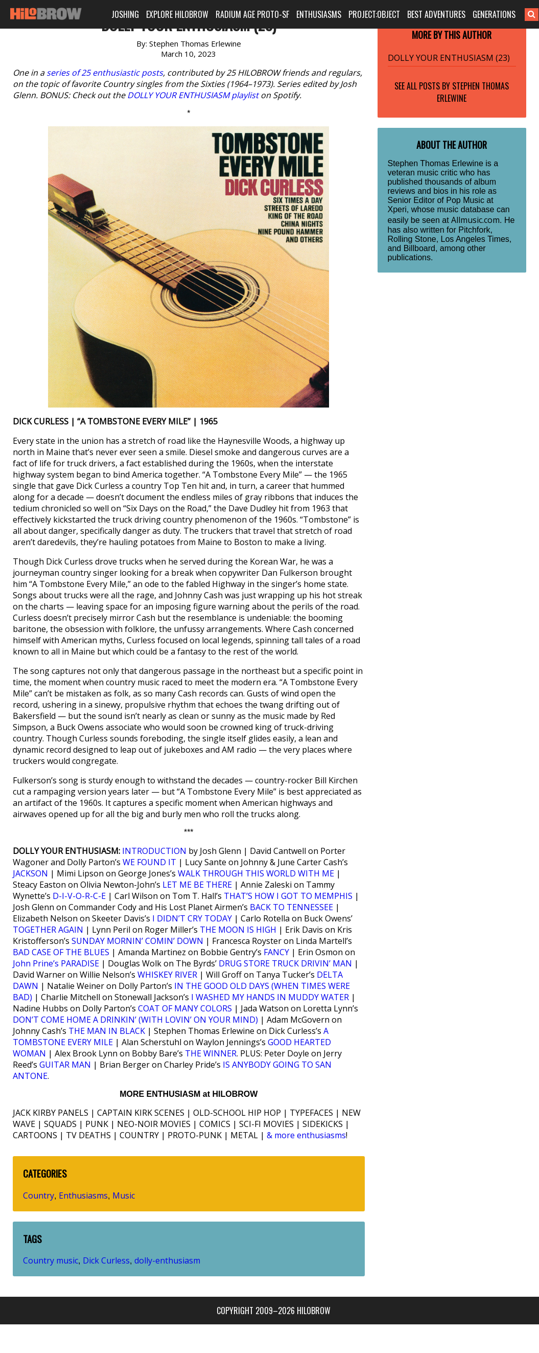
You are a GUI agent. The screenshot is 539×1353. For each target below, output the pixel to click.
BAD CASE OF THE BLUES (61, 952)
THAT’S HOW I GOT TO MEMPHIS (288, 895)
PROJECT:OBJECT (374, 14)
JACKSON (30, 873)
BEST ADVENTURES (436, 14)
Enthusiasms (83, 1195)
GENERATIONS (494, 14)
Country (38, 1195)
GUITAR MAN (65, 1064)
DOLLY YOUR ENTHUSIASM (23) (449, 57)
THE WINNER (211, 1053)
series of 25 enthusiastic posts (104, 72)
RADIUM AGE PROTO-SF (252, 14)
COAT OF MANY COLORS (185, 1008)
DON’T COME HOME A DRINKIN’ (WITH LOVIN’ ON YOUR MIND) (135, 1019)
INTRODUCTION (154, 850)
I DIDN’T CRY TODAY (192, 918)
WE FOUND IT (149, 862)
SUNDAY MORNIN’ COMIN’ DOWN (137, 940)
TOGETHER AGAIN (48, 929)
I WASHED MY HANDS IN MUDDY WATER (270, 997)
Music (123, 1195)
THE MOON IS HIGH (238, 929)
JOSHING (125, 14)
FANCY (276, 952)
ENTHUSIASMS (318, 14)
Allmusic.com (475, 220)
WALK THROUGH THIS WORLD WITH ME (256, 873)
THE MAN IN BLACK (106, 1030)
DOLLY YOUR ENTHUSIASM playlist (193, 95)
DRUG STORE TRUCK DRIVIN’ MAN (285, 963)
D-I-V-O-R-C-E (79, 895)
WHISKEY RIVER (167, 974)
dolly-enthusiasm (167, 1260)
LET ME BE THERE (197, 884)
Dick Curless (106, 1260)
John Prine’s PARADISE (56, 963)
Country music (50, 1260)
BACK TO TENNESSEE (291, 907)
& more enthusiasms (306, 1135)
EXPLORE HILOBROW (177, 14)
